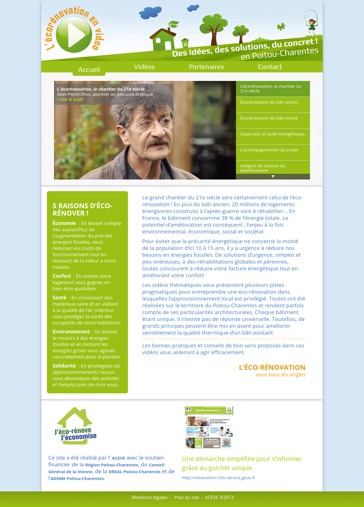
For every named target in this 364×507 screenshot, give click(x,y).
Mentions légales (149, 497)
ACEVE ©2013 (219, 497)
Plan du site (186, 497)
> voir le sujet (70, 99)
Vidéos (144, 66)
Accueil (89, 69)
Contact (270, 66)
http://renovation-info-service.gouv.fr (218, 477)
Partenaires (206, 66)
